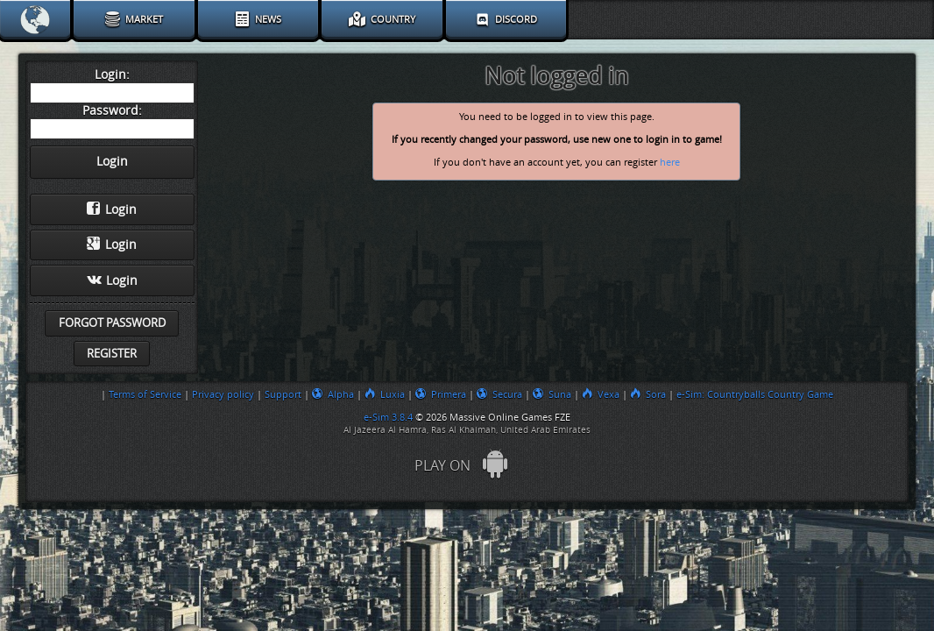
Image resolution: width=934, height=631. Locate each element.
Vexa (600, 394)
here (670, 162)
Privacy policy (223, 394)
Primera (440, 394)
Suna (552, 394)
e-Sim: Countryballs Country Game (754, 394)
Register (112, 353)
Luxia (384, 394)
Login (112, 209)
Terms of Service (145, 394)
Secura (499, 394)
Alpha (333, 394)
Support (283, 394)
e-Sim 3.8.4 (388, 417)
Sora (648, 394)
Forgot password (112, 323)
